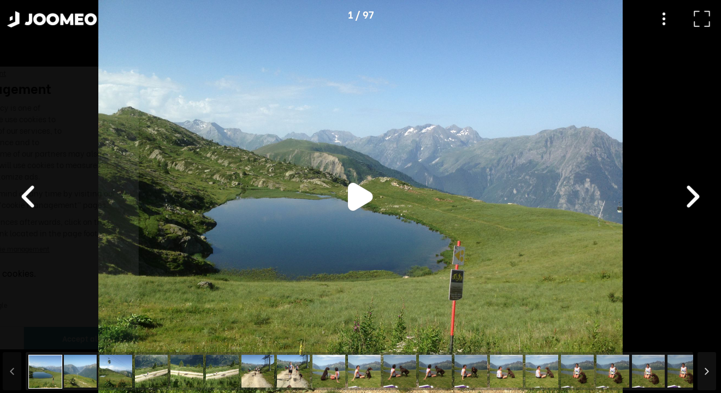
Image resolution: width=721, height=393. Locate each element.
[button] (29, 336)
